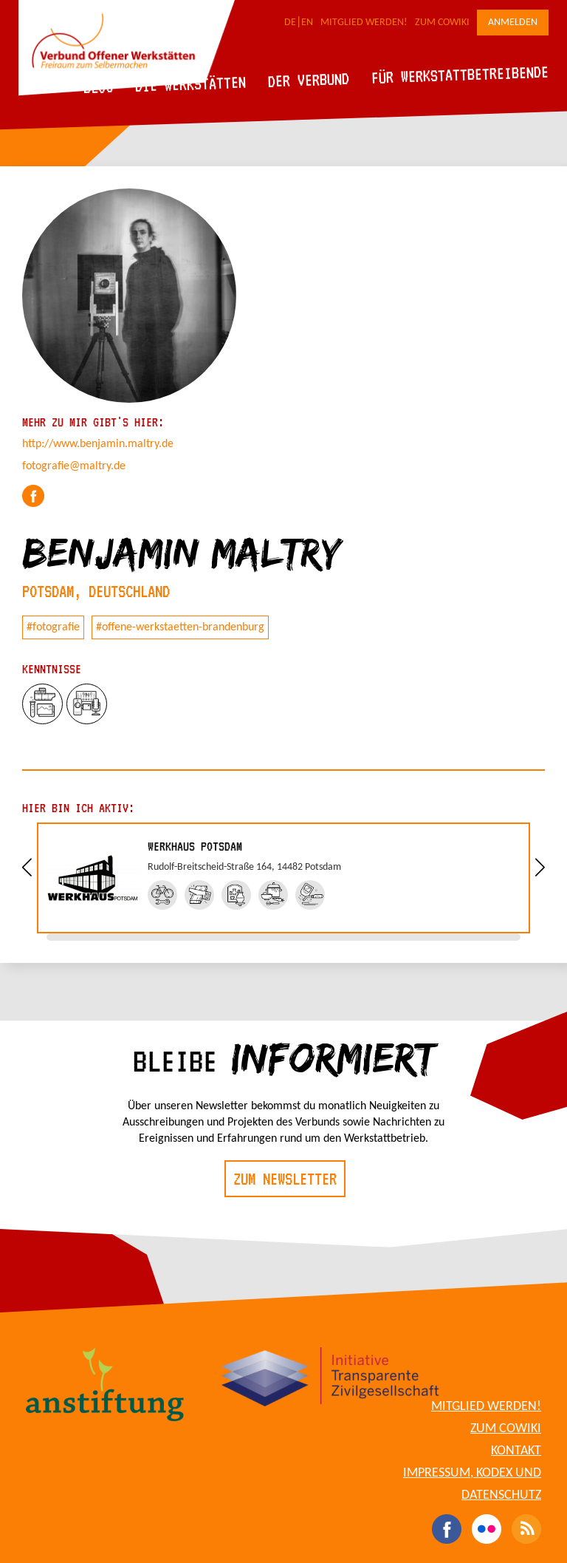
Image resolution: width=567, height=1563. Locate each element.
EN (307, 22)
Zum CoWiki (442, 22)
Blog (98, 87)
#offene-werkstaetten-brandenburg (180, 627)
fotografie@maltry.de (74, 466)
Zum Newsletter (285, 1178)
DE (290, 22)
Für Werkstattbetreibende (460, 73)
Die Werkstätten (191, 83)
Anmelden (512, 22)
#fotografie (53, 627)
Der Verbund (309, 80)
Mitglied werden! (364, 22)
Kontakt (516, 1451)
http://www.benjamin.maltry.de (97, 444)
